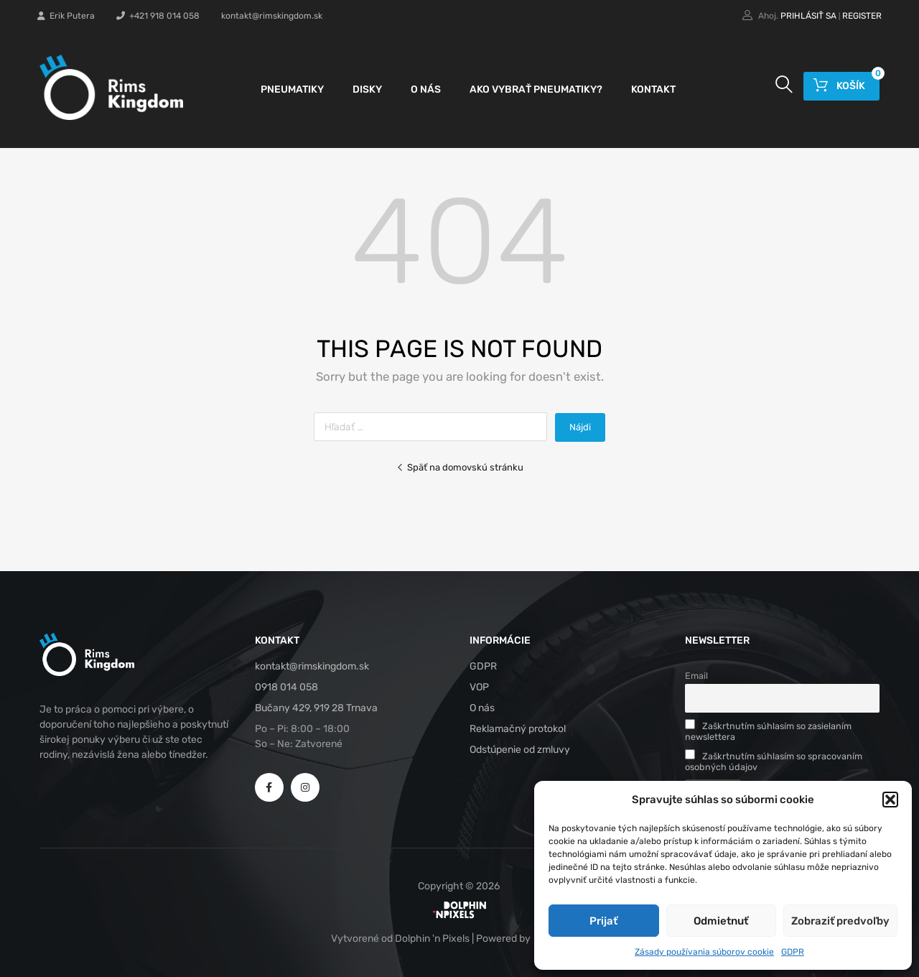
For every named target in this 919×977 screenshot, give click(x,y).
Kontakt (653, 89)
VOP (479, 687)
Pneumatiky (292, 89)
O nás (426, 89)
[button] (890, 799)
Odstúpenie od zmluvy (520, 750)
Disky (367, 89)
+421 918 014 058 (158, 16)
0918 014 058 (286, 687)
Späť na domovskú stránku (459, 467)
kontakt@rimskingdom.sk (271, 16)
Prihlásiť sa (808, 16)
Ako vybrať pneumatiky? (536, 89)
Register (862, 16)
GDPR (792, 952)
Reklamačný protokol (518, 729)
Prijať (603, 921)
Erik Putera (66, 16)
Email (696, 675)
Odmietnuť (721, 921)
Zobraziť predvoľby (840, 921)
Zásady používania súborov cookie (704, 952)
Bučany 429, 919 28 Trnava (316, 708)
